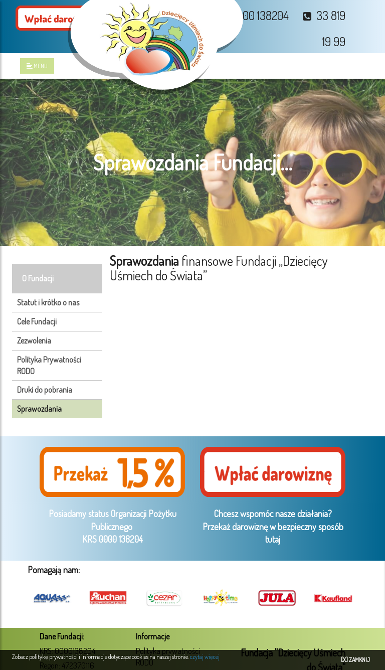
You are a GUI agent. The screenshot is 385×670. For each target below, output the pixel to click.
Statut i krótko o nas (48, 302)
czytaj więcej (205, 656)
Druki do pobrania (44, 390)
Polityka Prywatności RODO (49, 365)
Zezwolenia (34, 341)
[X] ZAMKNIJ (355, 659)
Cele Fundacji (37, 321)
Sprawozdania (39, 409)
